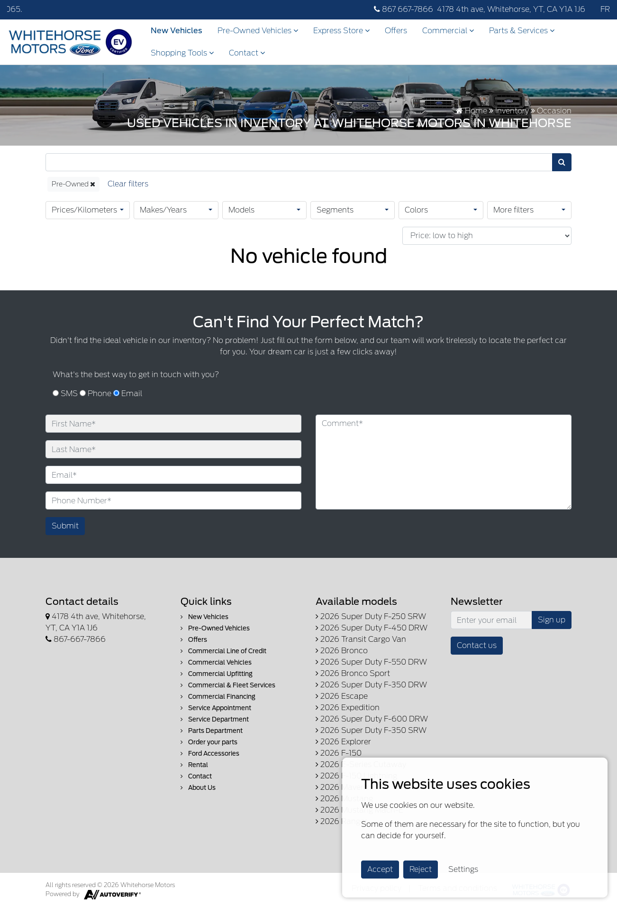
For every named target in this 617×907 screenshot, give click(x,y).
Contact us (477, 645)
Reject (420, 869)
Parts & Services (521, 30)
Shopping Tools (182, 52)
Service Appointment (216, 708)
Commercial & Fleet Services (228, 685)
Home (471, 110)
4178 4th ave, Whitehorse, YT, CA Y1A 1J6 (511, 9)
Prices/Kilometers (84, 209)
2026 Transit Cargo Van (361, 639)
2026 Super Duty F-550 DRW (371, 661)
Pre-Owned (73, 184)
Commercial (448, 30)
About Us (198, 787)
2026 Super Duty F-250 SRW (371, 616)
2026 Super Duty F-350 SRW (371, 730)
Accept (380, 869)
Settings (463, 869)
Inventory (512, 110)
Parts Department (212, 730)
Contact (247, 52)
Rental (194, 764)
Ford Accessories (210, 753)
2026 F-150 (339, 753)
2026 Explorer (343, 741)
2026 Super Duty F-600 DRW (372, 718)
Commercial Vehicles (216, 662)
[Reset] (127, 184)
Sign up (551, 619)
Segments (335, 209)
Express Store (341, 30)
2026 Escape (342, 696)
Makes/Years (163, 209)
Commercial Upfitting (217, 673)
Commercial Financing (218, 696)
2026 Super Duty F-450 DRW (371, 627)
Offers (396, 30)
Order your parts (209, 742)
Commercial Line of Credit (223, 651)
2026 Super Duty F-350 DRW (371, 684)
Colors (416, 209)
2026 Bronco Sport (353, 673)
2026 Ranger (341, 821)
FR (605, 9)
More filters (513, 209)
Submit (65, 525)
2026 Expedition (348, 707)
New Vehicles (176, 30)
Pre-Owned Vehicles (258, 30)
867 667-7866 (403, 9)
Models (241, 209)
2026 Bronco (342, 650)
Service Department (215, 719)
